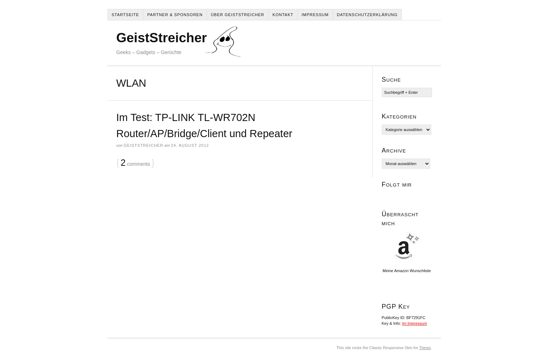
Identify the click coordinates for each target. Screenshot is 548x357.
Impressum (315, 15)
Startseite (125, 15)
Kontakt (283, 15)
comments (135, 163)
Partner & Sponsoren (174, 15)
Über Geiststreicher (237, 15)
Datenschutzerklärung (367, 15)
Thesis (425, 348)
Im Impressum (414, 323)
